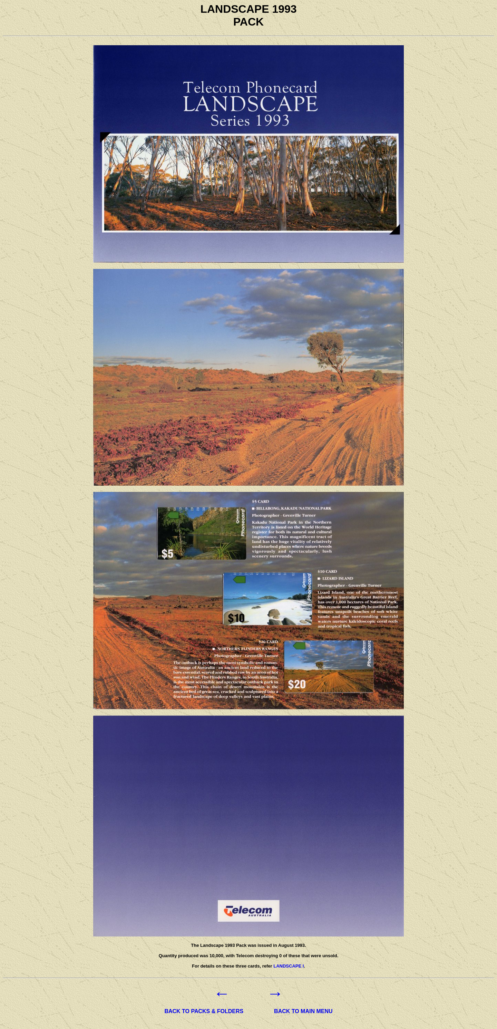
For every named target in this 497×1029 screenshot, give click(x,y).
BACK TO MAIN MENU (303, 1011)
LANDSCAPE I (288, 966)
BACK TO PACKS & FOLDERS (203, 1011)
